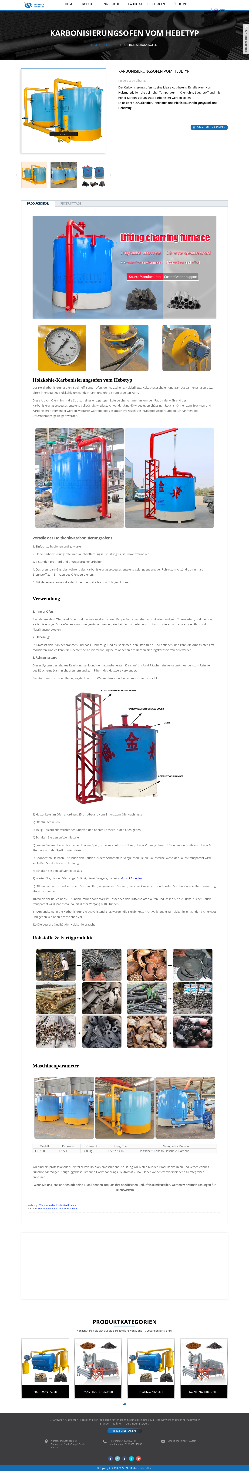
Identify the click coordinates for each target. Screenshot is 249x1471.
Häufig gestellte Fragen (146, 4)
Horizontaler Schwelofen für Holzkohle (45, 1393)
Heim (68, 4)
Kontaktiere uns (126, 12)
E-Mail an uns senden (211, 127)
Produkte (88, 4)
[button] (111, 175)
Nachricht (111, 4)
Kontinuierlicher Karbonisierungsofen (58, 1208)
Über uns (181, 4)
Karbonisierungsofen (140, 45)
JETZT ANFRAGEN (124, 1431)
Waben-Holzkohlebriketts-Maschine (58, 1205)
